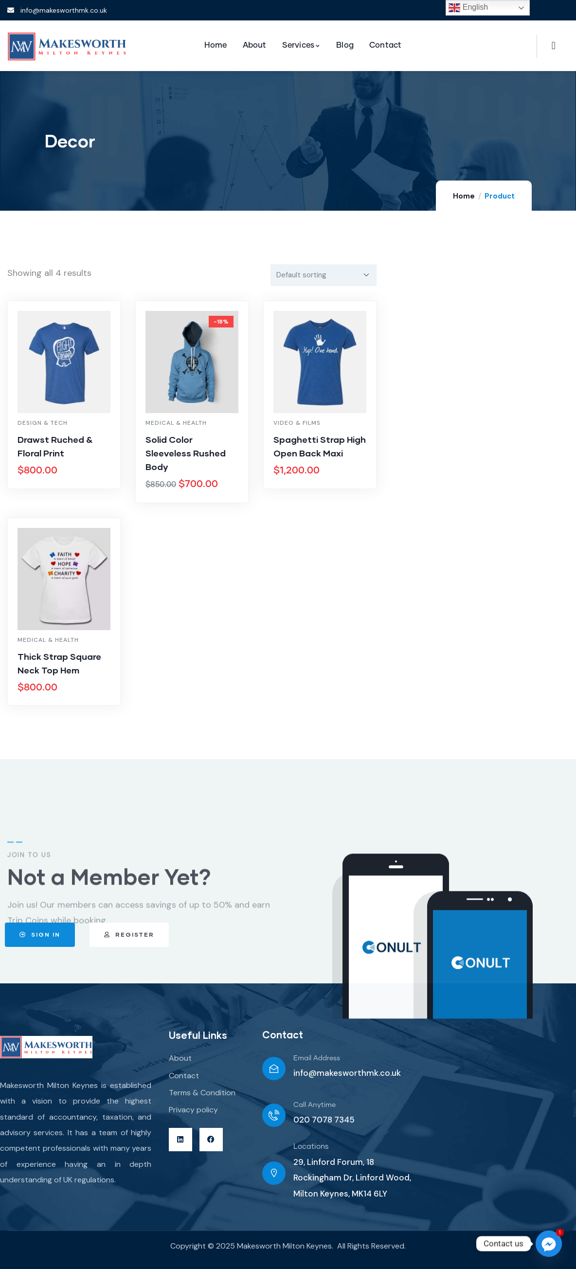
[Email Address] (274, 1068)
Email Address (316, 1058)
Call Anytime (314, 1105)
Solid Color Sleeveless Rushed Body (185, 453)
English (468, 8)
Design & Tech (43, 423)
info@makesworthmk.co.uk (347, 1073)
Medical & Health (176, 423)
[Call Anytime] (274, 1115)
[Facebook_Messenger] (549, 1244)
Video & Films (297, 423)
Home (464, 196)
